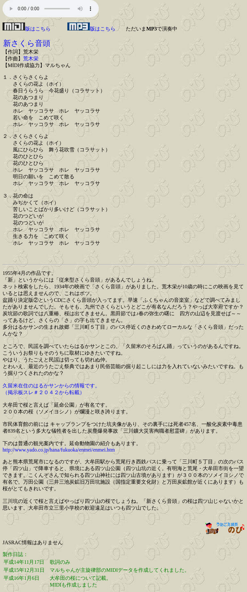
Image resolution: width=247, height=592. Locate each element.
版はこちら (27, 28)
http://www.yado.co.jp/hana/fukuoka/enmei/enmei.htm (59, 449)
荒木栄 (30, 58)
